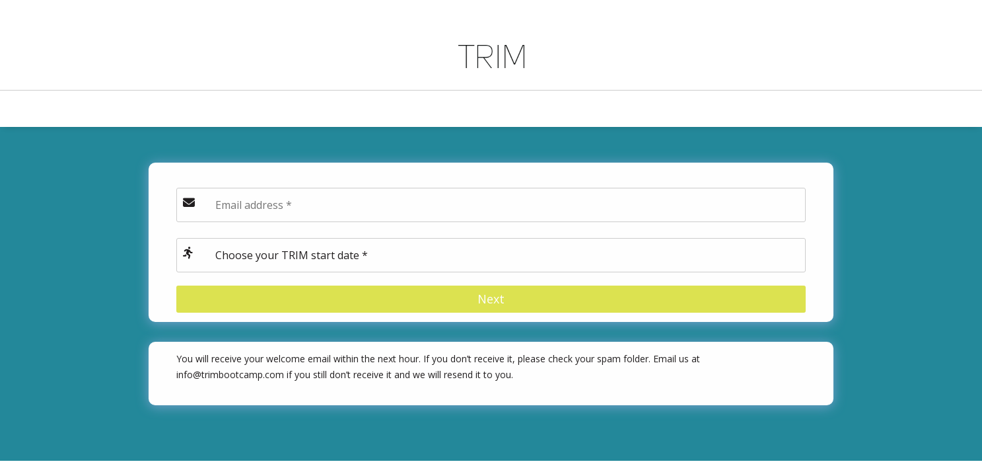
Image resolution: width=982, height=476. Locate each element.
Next (491, 299)
